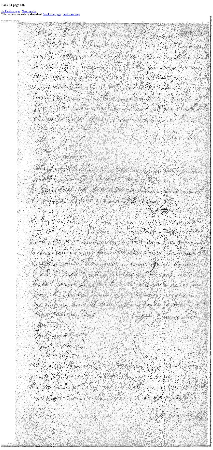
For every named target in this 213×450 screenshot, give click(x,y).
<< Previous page (10, 11)
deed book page (71, 14)
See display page (52, 14)
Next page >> (29, 11)
